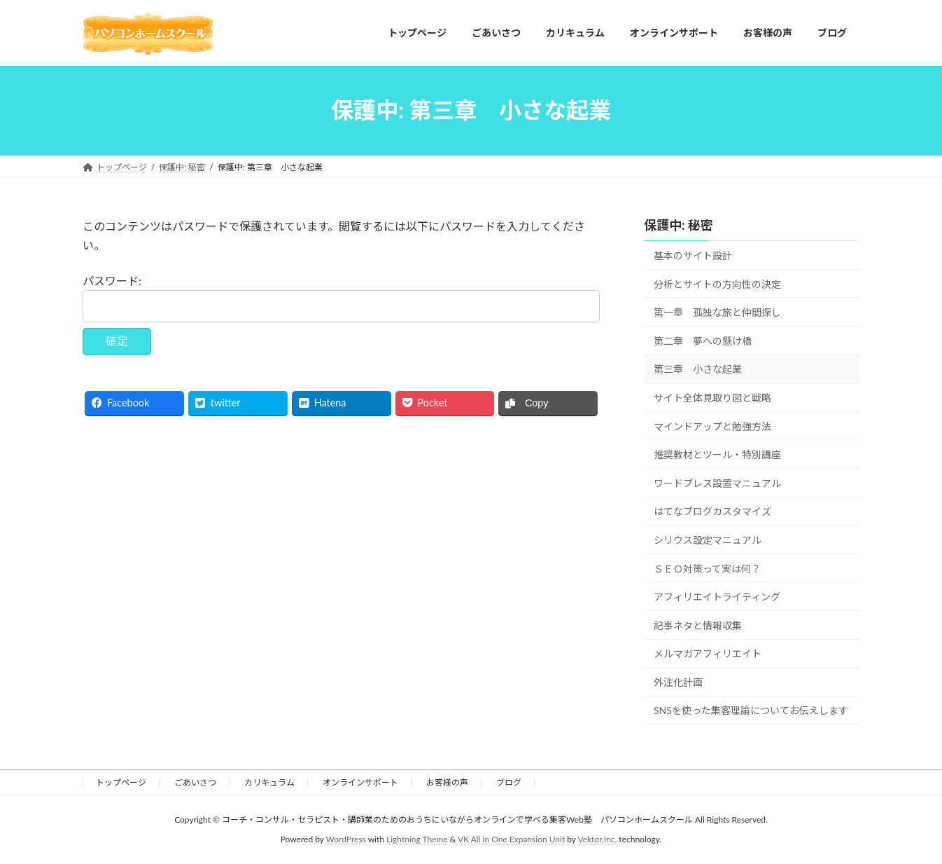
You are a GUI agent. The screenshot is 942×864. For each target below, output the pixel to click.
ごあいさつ (195, 782)
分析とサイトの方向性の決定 (717, 283)
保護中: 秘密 (678, 225)
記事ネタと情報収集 (698, 625)
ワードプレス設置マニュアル (717, 482)
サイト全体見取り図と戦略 (712, 398)
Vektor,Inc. (597, 839)
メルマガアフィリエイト (707, 653)
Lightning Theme (417, 839)
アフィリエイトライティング (717, 597)
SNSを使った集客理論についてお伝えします (751, 710)
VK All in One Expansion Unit (511, 839)
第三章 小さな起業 (698, 369)
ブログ (508, 782)
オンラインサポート (360, 782)
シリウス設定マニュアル (707, 540)
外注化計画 (678, 681)
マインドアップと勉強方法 (712, 426)
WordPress (346, 839)
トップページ (121, 782)
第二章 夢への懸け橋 (703, 340)
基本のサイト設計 (693, 255)
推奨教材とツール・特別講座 (717, 454)
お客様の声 (447, 782)
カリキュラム (269, 782)
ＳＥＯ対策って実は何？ (707, 568)
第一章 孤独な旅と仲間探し (717, 312)
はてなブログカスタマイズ (712, 511)
